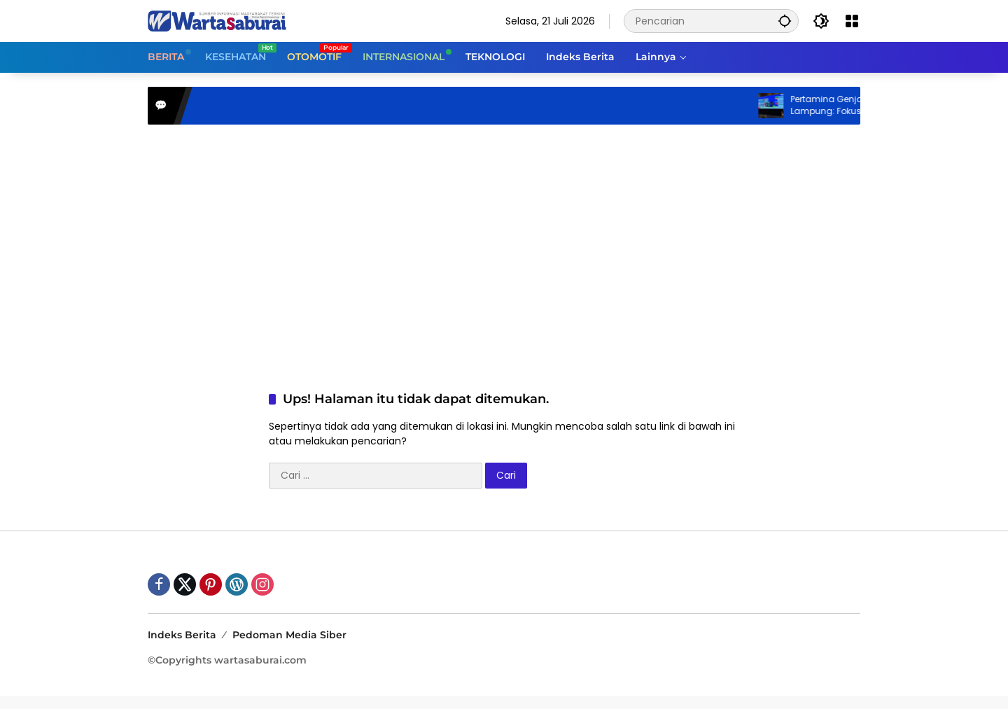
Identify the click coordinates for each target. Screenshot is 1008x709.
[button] (785, 20)
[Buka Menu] (852, 21)
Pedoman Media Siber (289, 635)
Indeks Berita (182, 635)
